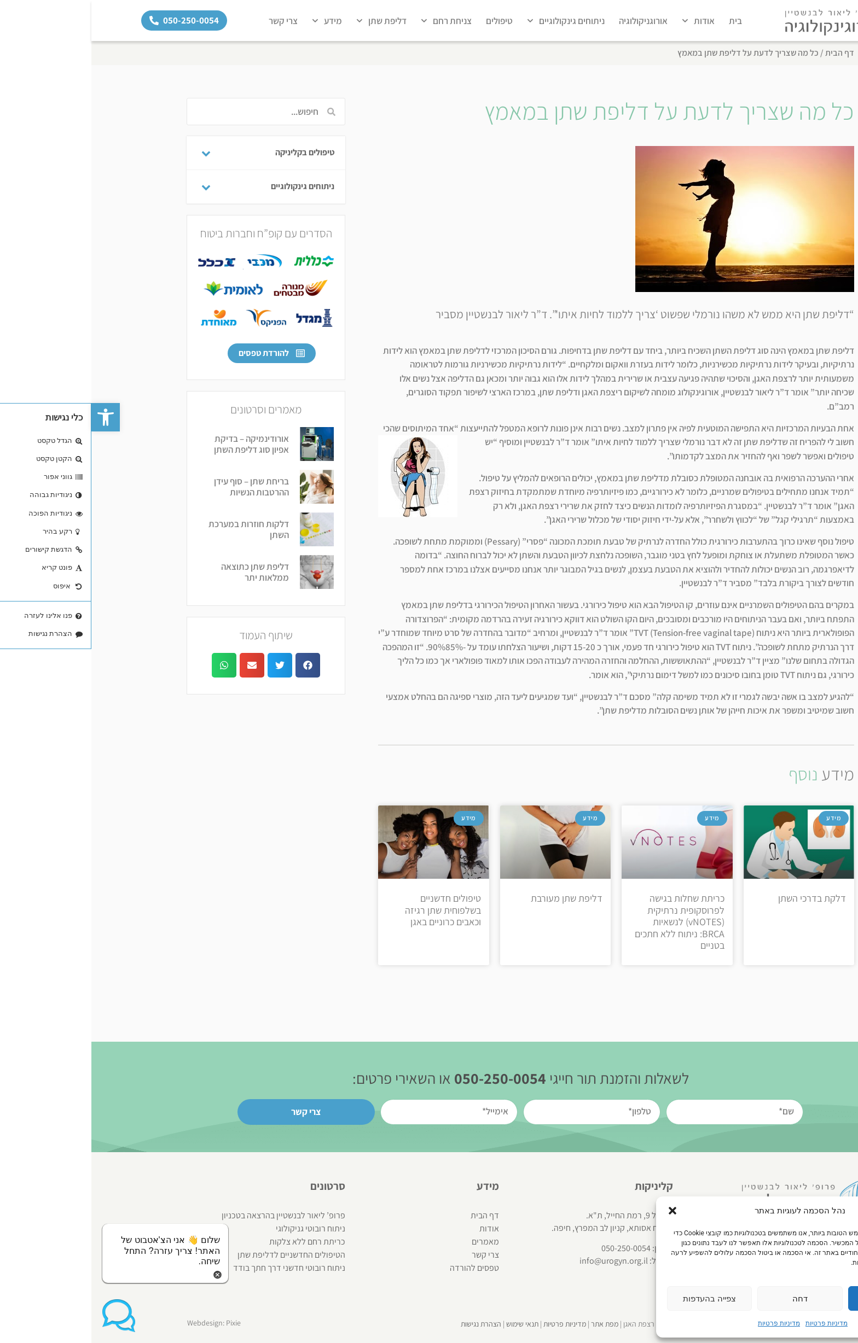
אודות (606, 21)
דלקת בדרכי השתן (721, 898)
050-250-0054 (534, 1248)
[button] (14, 417)
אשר (799, 1299)
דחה (708, 1299)
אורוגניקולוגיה (551, 21)
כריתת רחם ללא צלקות (216, 1241)
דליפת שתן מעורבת (475, 898)
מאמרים (394, 1241)
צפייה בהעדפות (618, 1299)
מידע (236, 21)
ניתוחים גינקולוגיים (474, 21)
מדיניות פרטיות (735, 1323)
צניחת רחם (354, 21)
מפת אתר (513, 1324)
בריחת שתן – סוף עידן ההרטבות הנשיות (160, 486)
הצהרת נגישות (389, 1324)
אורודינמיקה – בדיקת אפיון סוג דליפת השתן (160, 444)
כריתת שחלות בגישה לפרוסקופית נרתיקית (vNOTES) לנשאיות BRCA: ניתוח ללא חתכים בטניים (588, 921)
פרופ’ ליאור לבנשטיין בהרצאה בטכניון (192, 1215)
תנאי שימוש (431, 1324)
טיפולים (408, 21)
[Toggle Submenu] (114, 153)
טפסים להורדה (383, 1268)
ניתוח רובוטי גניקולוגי (219, 1228)
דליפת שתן (290, 21)
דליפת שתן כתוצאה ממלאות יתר (164, 571)
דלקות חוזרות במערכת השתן (157, 529)
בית (644, 21)
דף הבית (748, 53)
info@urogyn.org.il (522, 1260)
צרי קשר (191, 21)
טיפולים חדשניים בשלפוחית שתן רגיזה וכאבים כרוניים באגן (352, 910)
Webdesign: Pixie (122, 1323)
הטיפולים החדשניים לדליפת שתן (200, 1254)
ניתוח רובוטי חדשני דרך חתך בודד (198, 1268)
